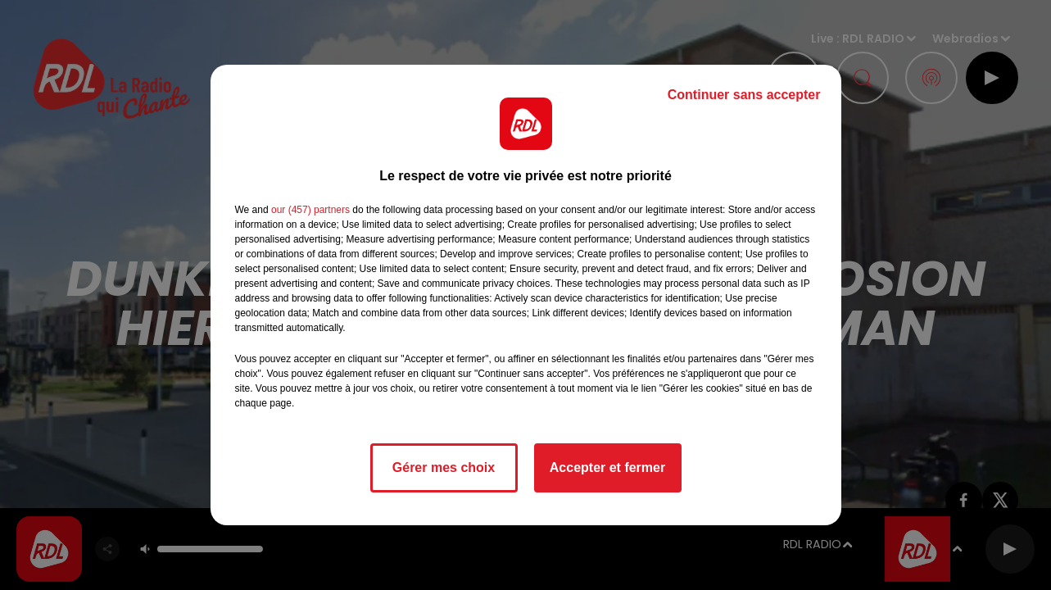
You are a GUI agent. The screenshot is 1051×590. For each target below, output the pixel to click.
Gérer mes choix (443, 467)
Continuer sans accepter (744, 95)
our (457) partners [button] (310, 210)
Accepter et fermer (607, 467)
